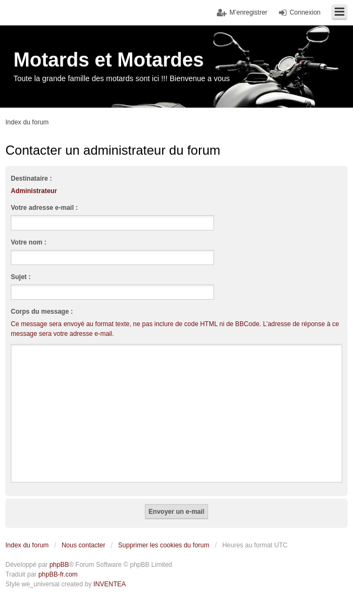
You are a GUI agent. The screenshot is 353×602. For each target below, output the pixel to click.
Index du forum (27, 545)
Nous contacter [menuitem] (83, 545)
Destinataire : (31, 178)
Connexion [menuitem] (305, 12)
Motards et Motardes (109, 60)
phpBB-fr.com (58, 574)
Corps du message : (42, 311)
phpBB (59, 564)
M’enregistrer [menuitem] (249, 12)
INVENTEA (110, 584)
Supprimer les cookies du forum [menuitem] (164, 545)
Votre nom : (28, 242)
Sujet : (21, 277)
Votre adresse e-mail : (44, 207)
